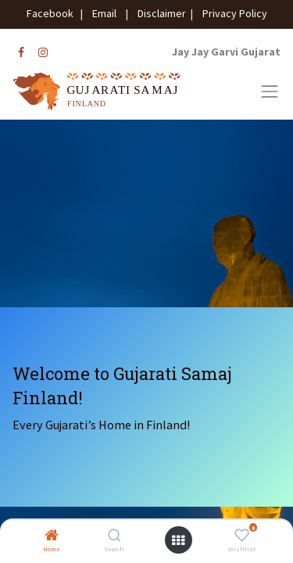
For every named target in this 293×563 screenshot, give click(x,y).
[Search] (114, 536)
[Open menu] (178, 540)
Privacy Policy (231, 13)
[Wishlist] (241, 536)
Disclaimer (159, 13)
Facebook (52, 13)
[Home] (52, 536)
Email (104, 13)
